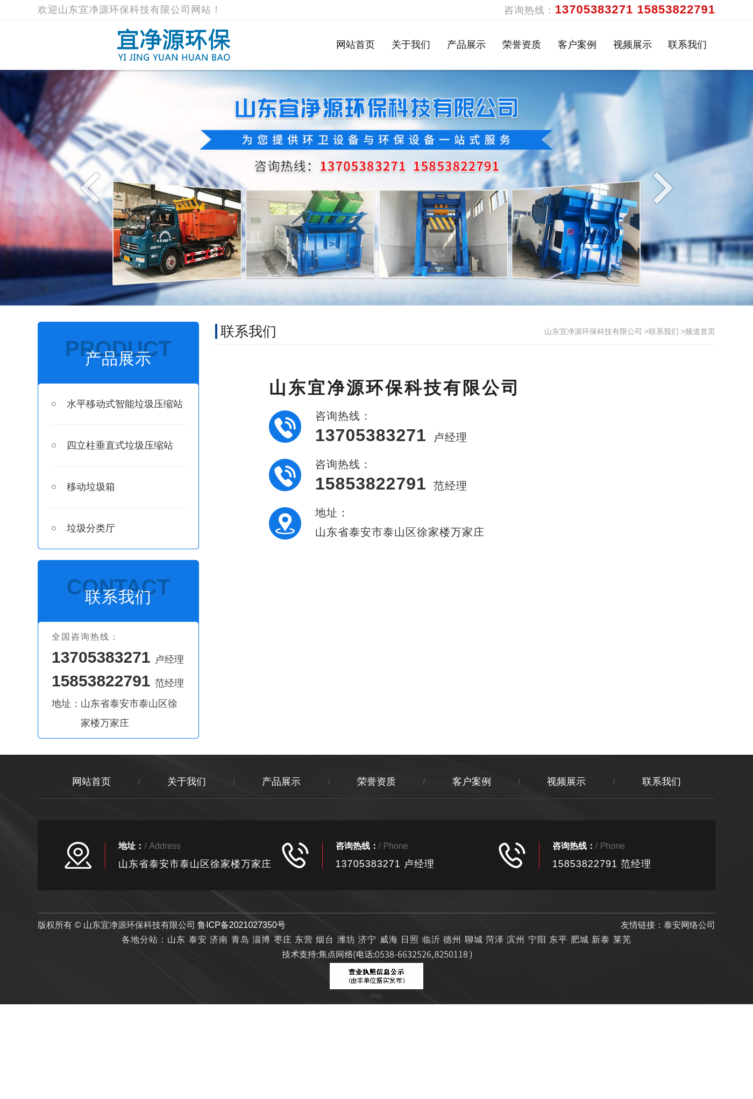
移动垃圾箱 (83, 486)
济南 (219, 939)
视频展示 (632, 45)
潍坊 (347, 939)
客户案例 (577, 45)
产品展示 (466, 45)
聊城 (474, 939)
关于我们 (410, 45)
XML (376, 996)
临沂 (431, 939)
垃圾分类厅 (83, 528)
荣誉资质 (521, 45)
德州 (452, 939)
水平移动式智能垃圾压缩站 (117, 404)
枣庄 (283, 939)
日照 (410, 939)
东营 (304, 939)
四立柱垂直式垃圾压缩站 (112, 445)
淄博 (261, 939)
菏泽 (495, 939)
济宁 (367, 939)
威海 (389, 939)
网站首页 (355, 45)
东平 (558, 939)
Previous (92, 187)
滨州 (516, 939)
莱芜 (622, 939)
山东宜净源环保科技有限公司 (593, 331)
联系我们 (687, 45)
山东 (176, 939)
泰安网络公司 (689, 925)
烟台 (325, 939)
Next (660, 187)
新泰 (601, 939)
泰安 (198, 939)
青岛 (240, 939)
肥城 (580, 939)
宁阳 (537, 939)
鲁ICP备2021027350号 (241, 925)
